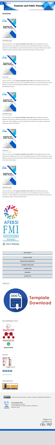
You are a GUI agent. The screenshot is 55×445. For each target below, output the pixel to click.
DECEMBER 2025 (7, 40)
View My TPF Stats (7, 374)
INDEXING (27, 272)
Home (4, 9)
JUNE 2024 (5, 150)
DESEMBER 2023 (7, 187)
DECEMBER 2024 (7, 113)
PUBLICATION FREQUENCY (27, 261)
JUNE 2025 (5, 77)
